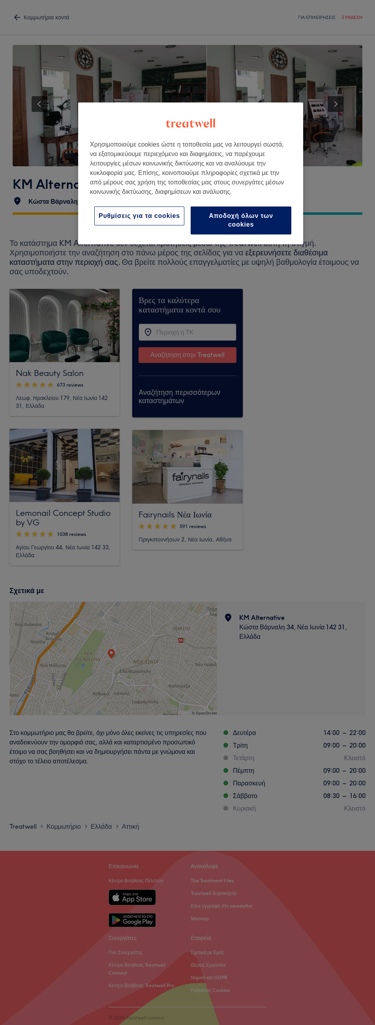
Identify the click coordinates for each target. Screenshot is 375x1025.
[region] (190, 173)
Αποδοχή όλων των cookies (241, 220)
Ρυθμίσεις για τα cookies (139, 215)
